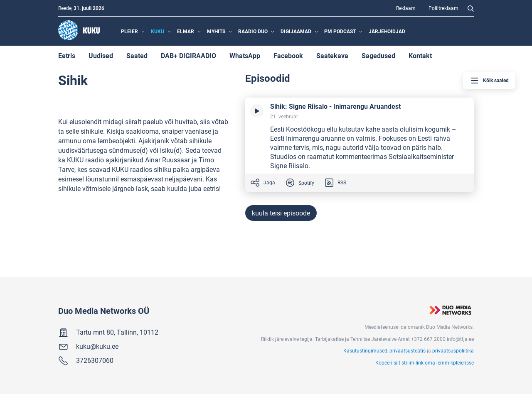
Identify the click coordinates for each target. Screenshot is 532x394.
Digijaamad (296, 31)
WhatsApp (244, 55)
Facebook (288, 55)
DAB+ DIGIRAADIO (188, 55)
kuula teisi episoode (281, 212)
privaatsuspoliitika (453, 350)
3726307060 (94, 360)
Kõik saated (489, 81)
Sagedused (378, 55)
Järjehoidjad (387, 31)
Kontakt (420, 55)
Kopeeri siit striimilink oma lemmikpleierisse (424, 362)
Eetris (66, 55)
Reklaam (406, 8)
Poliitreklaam (443, 8)
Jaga (262, 183)
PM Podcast (340, 31)
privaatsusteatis (407, 350)
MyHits (216, 31)
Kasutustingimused (365, 350)
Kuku (157, 31)
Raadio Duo (253, 31)
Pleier (129, 31)
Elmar (185, 31)
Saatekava (332, 55)
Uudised (101, 55)
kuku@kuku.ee (97, 346)
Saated (137, 55)
